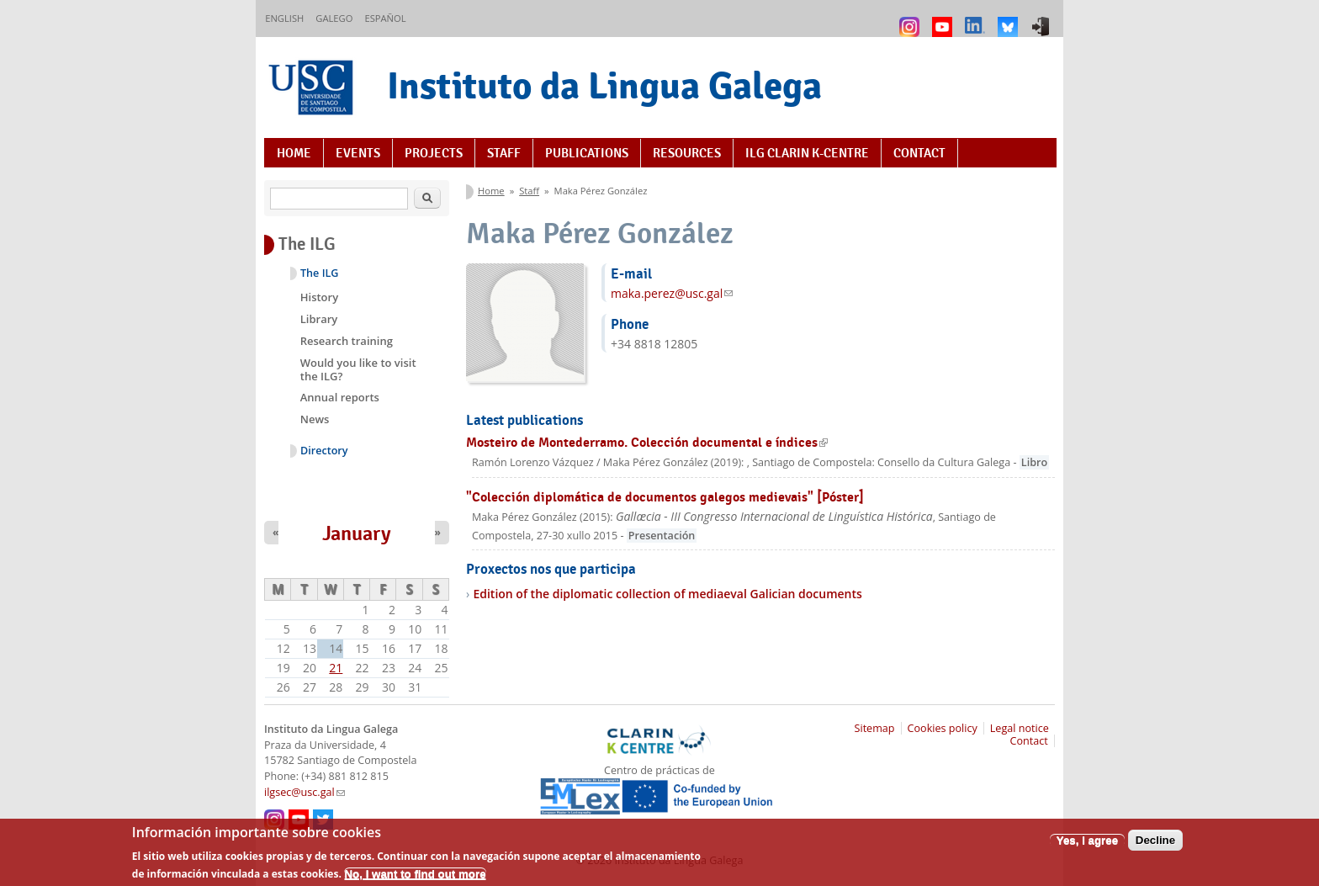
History (319, 297)
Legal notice (1019, 728)
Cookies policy (942, 728)
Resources (687, 153)
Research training (346, 340)
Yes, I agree (1087, 846)
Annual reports (339, 397)
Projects (434, 153)
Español (384, 18)
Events (358, 153)
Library (319, 318)
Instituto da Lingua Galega (604, 85)
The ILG (319, 273)
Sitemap (875, 728)
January (356, 533)
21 (335, 668)
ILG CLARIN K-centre (807, 153)
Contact (919, 153)
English (284, 18)
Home (294, 153)
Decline (1155, 846)
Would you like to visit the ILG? (358, 369)
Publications (586, 153)
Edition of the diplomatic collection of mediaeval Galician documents (667, 594)
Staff (504, 153)
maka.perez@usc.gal (672, 293)
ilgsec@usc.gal (304, 792)
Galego (333, 18)
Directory (324, 450)
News (315, 419)
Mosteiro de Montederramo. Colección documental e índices (647, 442)
